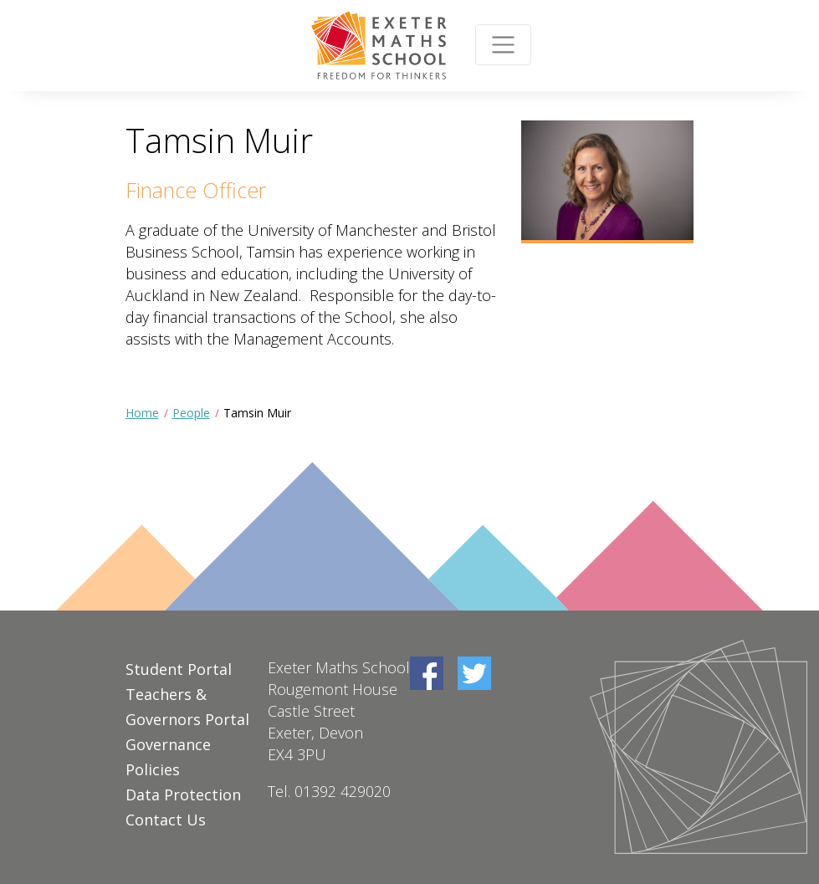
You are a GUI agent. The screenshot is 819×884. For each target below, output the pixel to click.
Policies (152, 769)
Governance (168, 744)
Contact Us (165, 820)
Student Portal (178, 669)
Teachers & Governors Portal (187, 706)
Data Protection (183, 794)
